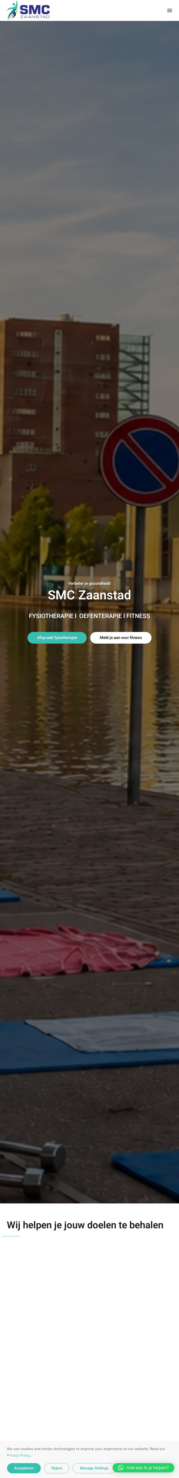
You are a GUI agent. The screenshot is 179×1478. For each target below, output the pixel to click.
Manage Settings (94, 1468)
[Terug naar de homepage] (30, 10)
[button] (169, 10)
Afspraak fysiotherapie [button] (57, 638)
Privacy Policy (18, 1455)
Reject (57, 1468)
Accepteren (24, 1468)
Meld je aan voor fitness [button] (121, 638)
